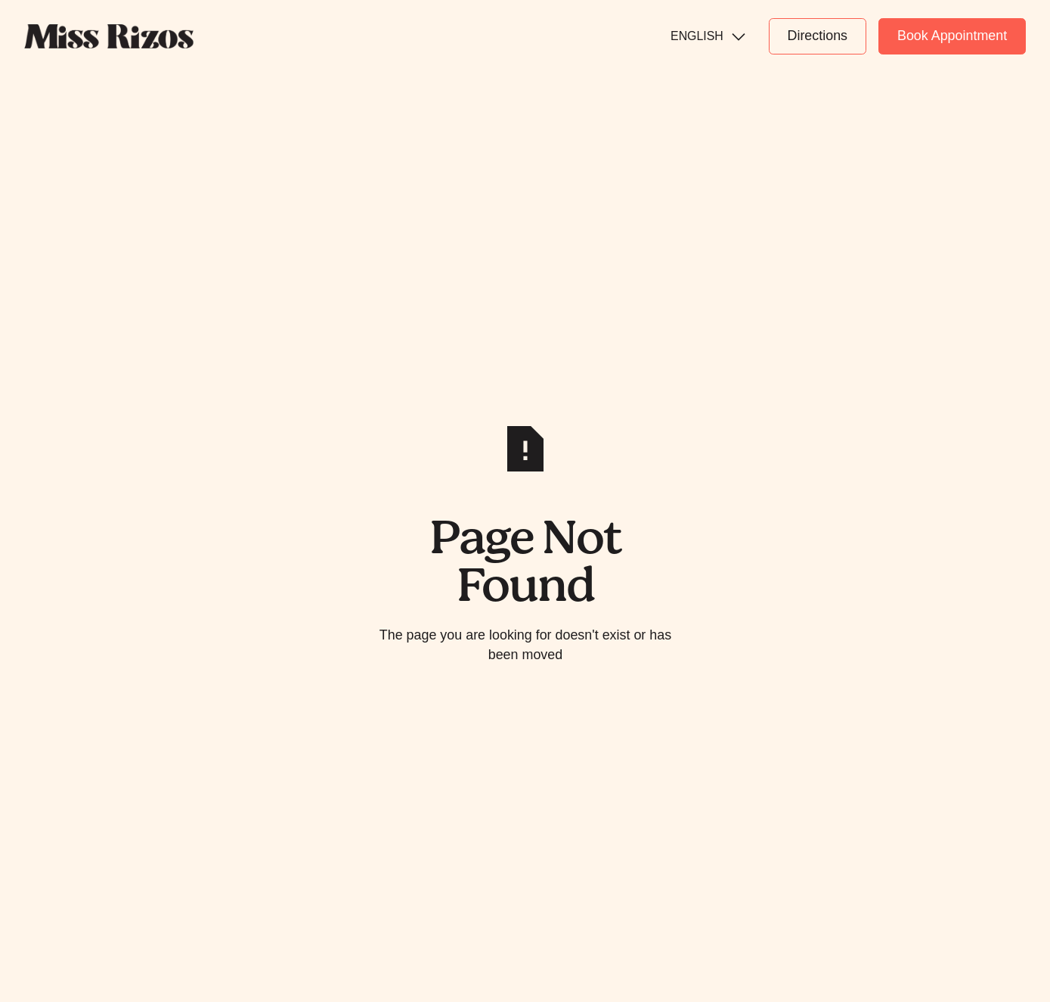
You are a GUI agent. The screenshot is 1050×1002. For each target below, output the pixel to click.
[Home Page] (109, 36)
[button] (707, 36)
